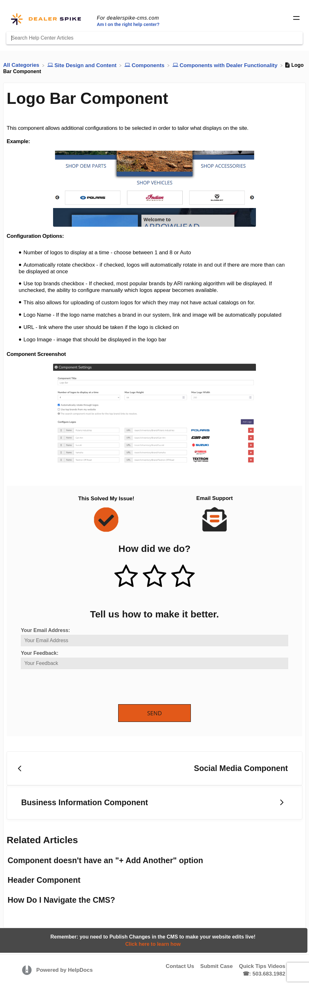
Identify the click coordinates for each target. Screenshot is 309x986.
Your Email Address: (45, 630)
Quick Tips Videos (262, 966)
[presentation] (69, 687)
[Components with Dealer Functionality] (226, 65)
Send (154, 713)
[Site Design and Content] (82, 65)
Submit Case (216, 966)
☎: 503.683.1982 (264, 974)
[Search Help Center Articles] (154, 38)
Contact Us (180, 966)
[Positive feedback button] (126, 577)
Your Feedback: (39, 653)
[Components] (145, 65)
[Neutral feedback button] (154, 577)
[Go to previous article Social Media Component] (154, 768)
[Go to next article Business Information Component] (154, 802)
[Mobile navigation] (296, 19)
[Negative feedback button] (183, 577)
